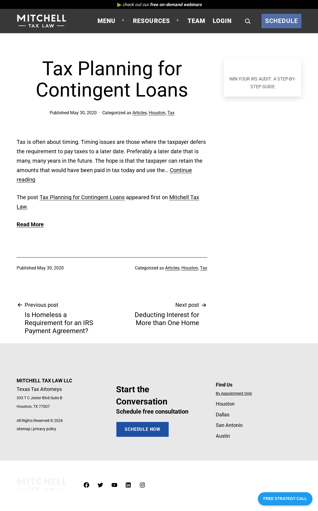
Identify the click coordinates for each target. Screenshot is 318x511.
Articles (139, 112)
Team (197, 20)
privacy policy (44, 429)
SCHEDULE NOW (142, 429)
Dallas (222, 414)
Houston (157, 112)
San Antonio (229, 425)
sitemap (23, 429)
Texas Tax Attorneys (39, 389)
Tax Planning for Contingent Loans (82, 197)
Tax (171, 112)
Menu (107, 20)
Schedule (281, 20)
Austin (223, 436)
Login (222, 20)
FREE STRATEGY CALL (285, 498)
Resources (151, 20)
